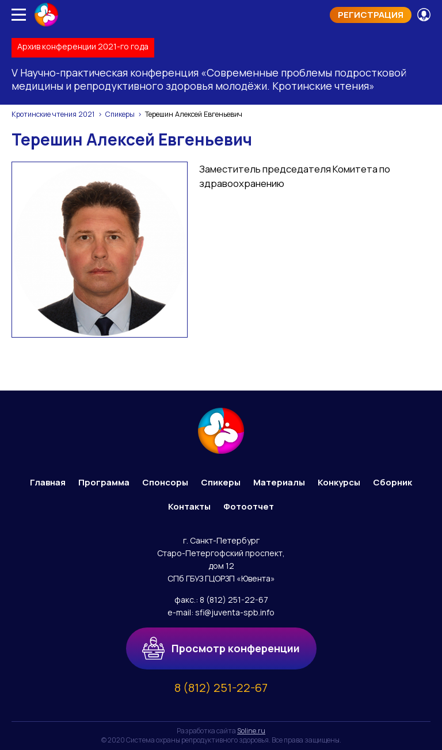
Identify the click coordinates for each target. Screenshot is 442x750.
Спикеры (120, 114)
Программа (103, 482)
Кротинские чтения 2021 (53, 114)
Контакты (189, 506)
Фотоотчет (248, 506)
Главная (48, 482)
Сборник (392, 482)
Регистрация (370, 15)
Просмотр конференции (221, 648)
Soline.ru (251, 731)
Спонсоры (165, 482)
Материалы (279, 482)
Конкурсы (339, 482)
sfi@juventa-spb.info (235, 612)
